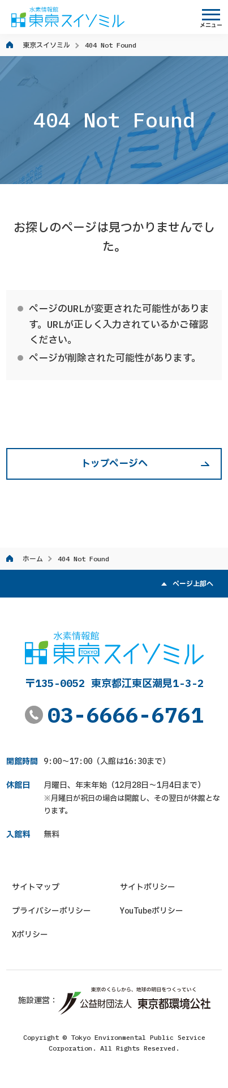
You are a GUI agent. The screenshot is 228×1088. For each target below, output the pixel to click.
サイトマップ (35, 887)
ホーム (33, 558)
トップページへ (114, 463)
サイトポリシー (147, 887)
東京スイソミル (46, 45)
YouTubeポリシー (151, 911)
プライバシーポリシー (51, 911)
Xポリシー (30, 934)
